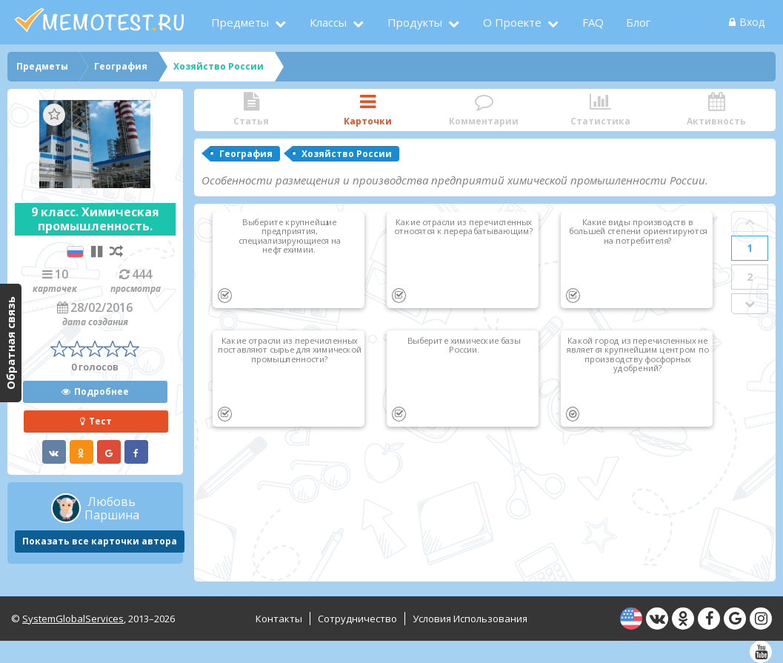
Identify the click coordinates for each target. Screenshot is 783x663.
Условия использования (470, 618)
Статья (251, 110)
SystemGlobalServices (73, 618)
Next (749, 303)
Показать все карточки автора (99, 541)
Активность (716, 110)
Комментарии (484, 110)
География (246, 153)
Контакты (279, 618)
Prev (749, 221)
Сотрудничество (357, 618)
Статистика (600, 110)
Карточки (368, 110)
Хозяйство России (346, 153)
